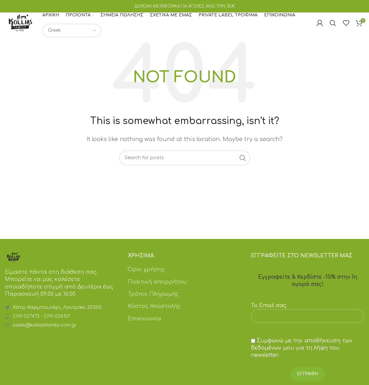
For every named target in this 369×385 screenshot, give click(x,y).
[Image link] (13, 264)
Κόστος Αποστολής (154, 314)
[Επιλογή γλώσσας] (84, 35)
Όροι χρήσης (146, 277)
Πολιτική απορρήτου (157, 289)
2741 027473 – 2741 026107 (41, 324)
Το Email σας (307, 318)
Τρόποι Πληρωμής (153, 302)
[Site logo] (26, 27)
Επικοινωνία (144, 326)
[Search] (332, 27)
